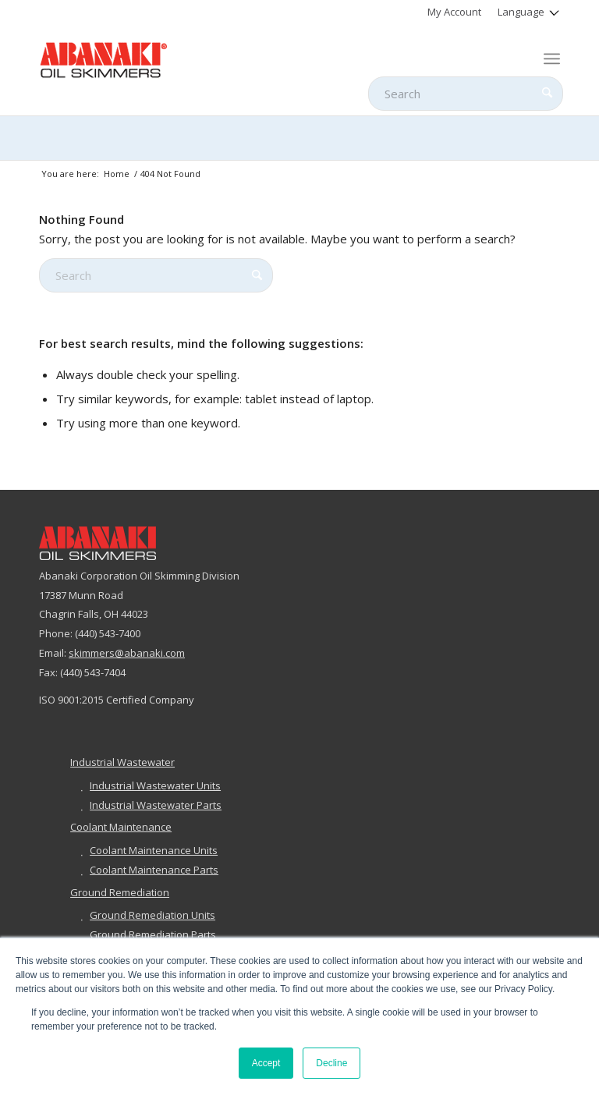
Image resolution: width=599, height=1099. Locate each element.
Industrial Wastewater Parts (156, 805)
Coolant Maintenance (121, 827)
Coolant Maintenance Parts (154, 870)
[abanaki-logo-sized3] (103, 58)
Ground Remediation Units (152, 915)
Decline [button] (331, 1063)
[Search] (465, 93)
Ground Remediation (119, 892)
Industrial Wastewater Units (155, 785)
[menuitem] (455, 12)
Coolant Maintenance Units (154, 850)
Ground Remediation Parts (153, 934)
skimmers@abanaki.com (127, 653)
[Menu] (552, 58)
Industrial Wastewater (122, 762)
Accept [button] (266, 1063)
